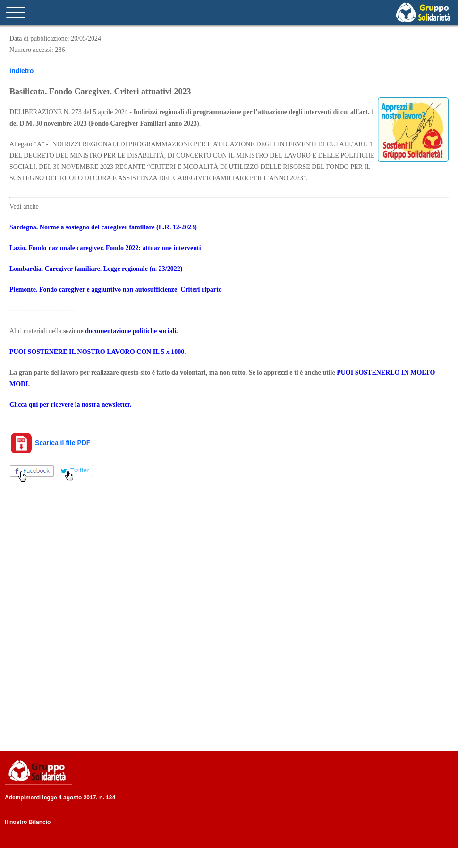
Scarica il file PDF (49, 442)
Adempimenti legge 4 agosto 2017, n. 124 (60, 797)
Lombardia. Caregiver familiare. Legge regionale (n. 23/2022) (95, 268)
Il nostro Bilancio (28, 822)
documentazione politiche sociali (130, 331)
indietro (21, 71)
